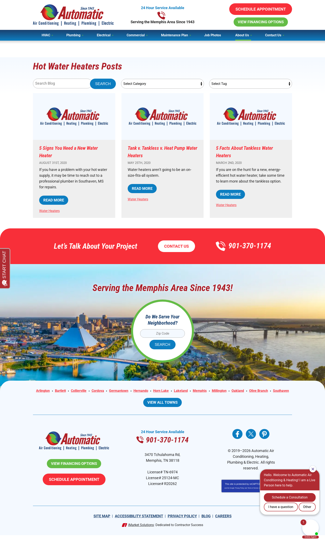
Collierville (93, 391)
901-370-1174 (162, 15)
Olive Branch (151, 397)
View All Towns (162, 408)
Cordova (114, 391)
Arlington (53, 391)
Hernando (161, 391)
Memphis (225, 391)
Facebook (237, 440)
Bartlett (72, 391)
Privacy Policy (239, 494)
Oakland (267, 391)
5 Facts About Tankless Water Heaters (244, 151)
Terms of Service (253, 494)
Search (103, 84)
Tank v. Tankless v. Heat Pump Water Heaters (157, 151)
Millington (247, 391)
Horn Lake (183, 391)
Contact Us (176, 246)
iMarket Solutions (141, 531)
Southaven (175, 397)
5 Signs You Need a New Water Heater (68, 151)
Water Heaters (51, 210)
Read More (53, 200)
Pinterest (264, 440)
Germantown (137, 391)
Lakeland (205, 391)
